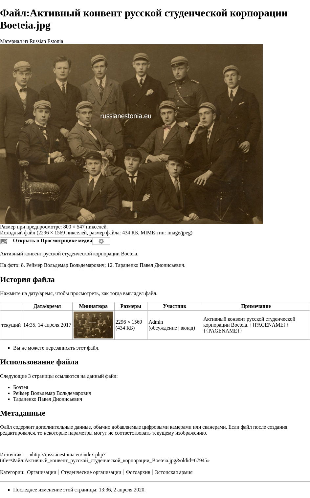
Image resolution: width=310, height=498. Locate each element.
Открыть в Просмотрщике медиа (52, 240)
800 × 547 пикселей (85, 226)
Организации (41, 472)
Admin (155, 322)
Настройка (101, 241)
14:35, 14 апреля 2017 (47, 325)
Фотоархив (138, 472)
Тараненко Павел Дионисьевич (149, 265)
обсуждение (163, 328)
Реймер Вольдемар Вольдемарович (65, 265)
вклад (187, 328)
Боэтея (20, 387)
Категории (11, 472)
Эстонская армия (173, 472)
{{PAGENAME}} (269, 325)
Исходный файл (17, 232)
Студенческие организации (91, 472)
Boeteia (129, 253)
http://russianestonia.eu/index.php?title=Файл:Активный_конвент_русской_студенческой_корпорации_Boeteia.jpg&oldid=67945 (103, 457)
